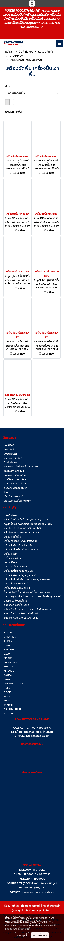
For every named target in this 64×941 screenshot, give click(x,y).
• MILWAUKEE (10, 662)
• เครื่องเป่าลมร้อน (12, 558)
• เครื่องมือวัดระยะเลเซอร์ (15, 583)
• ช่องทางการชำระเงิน (13, 471)
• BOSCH (7, 632)
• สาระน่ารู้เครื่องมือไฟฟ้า (15, 488)
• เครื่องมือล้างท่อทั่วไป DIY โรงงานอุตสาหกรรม (26, 579)
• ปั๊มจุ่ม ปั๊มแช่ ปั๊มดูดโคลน (15, 601)
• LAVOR (7, 654)
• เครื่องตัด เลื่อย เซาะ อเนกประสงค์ (20, 541)
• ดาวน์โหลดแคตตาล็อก (14, 479)
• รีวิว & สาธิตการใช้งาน (14, 484)
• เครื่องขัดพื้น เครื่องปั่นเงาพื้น (17, 545)
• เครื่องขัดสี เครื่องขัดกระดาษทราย (20, 549)
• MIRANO (8, 666)
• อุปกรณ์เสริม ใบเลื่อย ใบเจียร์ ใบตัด (21, 613)
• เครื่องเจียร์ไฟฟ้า (12, 537)
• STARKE (8, 705)
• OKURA (7, 675)
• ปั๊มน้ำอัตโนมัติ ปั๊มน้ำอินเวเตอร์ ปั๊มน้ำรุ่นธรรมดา (26, 592)
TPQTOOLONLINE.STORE (37, 874)
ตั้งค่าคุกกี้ (22, 935)
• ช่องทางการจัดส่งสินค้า (15, 475)
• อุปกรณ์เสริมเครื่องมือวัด (16, 605)
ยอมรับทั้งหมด (40, 935)
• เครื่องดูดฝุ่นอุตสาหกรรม (16, 566)
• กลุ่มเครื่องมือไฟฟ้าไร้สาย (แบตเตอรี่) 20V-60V (27, 524)
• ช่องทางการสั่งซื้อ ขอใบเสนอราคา (20, 466)
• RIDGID (7, 692)
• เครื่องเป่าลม (10, 554)
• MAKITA (8, 658)
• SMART (7, 701)
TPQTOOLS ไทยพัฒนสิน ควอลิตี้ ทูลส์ (38, 883)
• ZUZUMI (8, 713)
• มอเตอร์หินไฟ (10, 562)
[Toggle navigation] (59, 43)
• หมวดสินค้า (9, 449)
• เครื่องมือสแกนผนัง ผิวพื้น (16, 588)
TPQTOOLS (39, 870)
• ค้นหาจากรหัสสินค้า (13, 458)
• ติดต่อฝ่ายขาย (10, 462)
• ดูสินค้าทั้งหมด (10, 515)
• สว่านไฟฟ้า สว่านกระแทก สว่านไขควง (21, 532)
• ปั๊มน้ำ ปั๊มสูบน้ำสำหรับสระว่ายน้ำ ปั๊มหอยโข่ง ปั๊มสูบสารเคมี (32, 596)
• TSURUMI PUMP (12, 709)
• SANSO (7, 696)
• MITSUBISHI (9, 671)
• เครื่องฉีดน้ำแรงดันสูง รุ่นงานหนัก (20, 575)
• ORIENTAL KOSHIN (13, 683)
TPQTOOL (39, 879)
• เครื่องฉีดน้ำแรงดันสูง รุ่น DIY (18, 571)
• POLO (6, 688)
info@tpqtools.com (37, 736)
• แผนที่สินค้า (9, 445)
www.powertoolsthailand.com (38, 892)
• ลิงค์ (5, 492)
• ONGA (7, 679)
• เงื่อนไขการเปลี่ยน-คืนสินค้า (17, 501)
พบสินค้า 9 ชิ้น (13, 112)
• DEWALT (8, 645)
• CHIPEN (7, 641)
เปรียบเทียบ (19, 173)
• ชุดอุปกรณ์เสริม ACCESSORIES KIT (21, 618)
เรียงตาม (11, 86)
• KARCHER (9, 649)
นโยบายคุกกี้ (24, 928)
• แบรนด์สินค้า (10, 454)
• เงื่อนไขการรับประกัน (13, 496)
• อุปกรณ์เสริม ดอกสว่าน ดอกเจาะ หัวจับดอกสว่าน (27, 609)
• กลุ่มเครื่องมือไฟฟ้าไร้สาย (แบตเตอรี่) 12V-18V (26, 520)
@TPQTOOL (40, 887)
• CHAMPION (9, 637)
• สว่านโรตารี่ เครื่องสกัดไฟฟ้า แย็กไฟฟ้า (22, 528)
